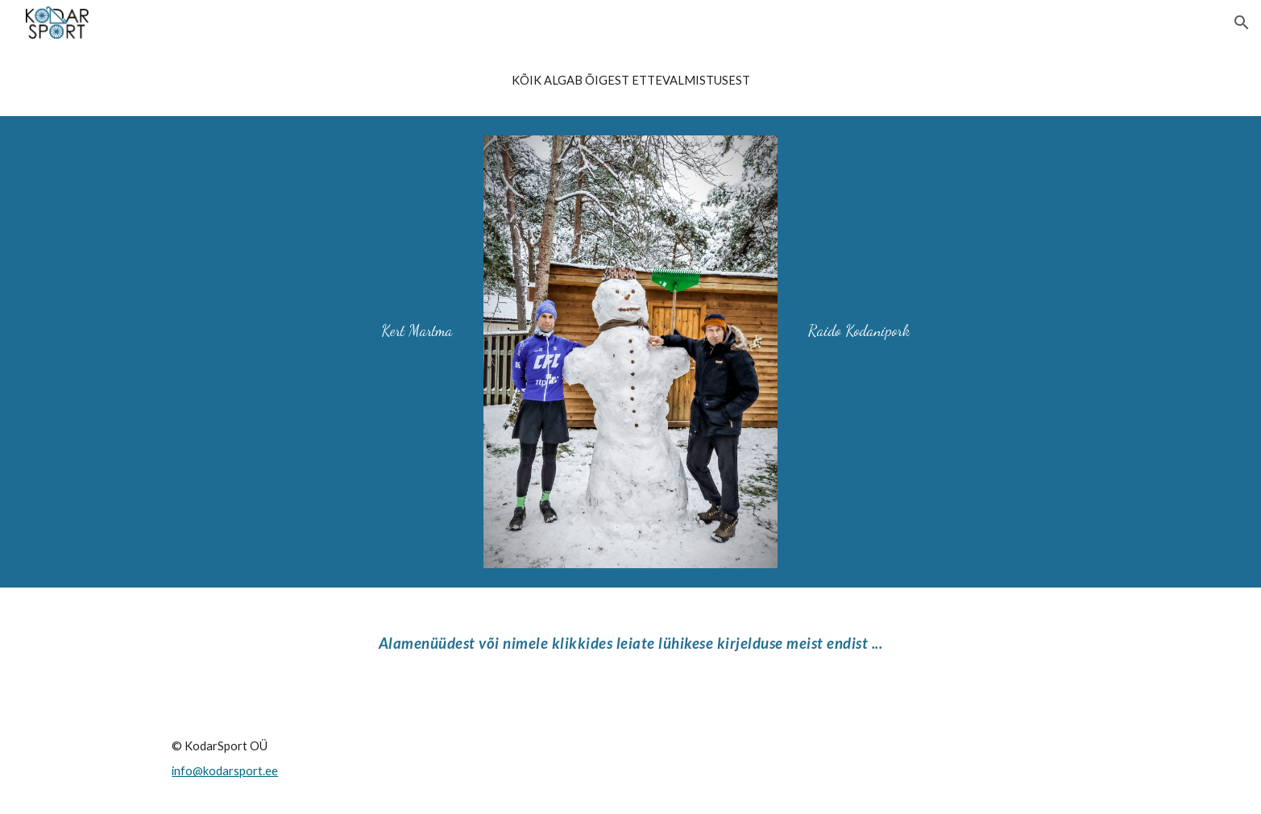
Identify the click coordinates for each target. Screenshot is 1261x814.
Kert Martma (417, 330)
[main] (630, 80)
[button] (1241, 22)
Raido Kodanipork (859, 330)
